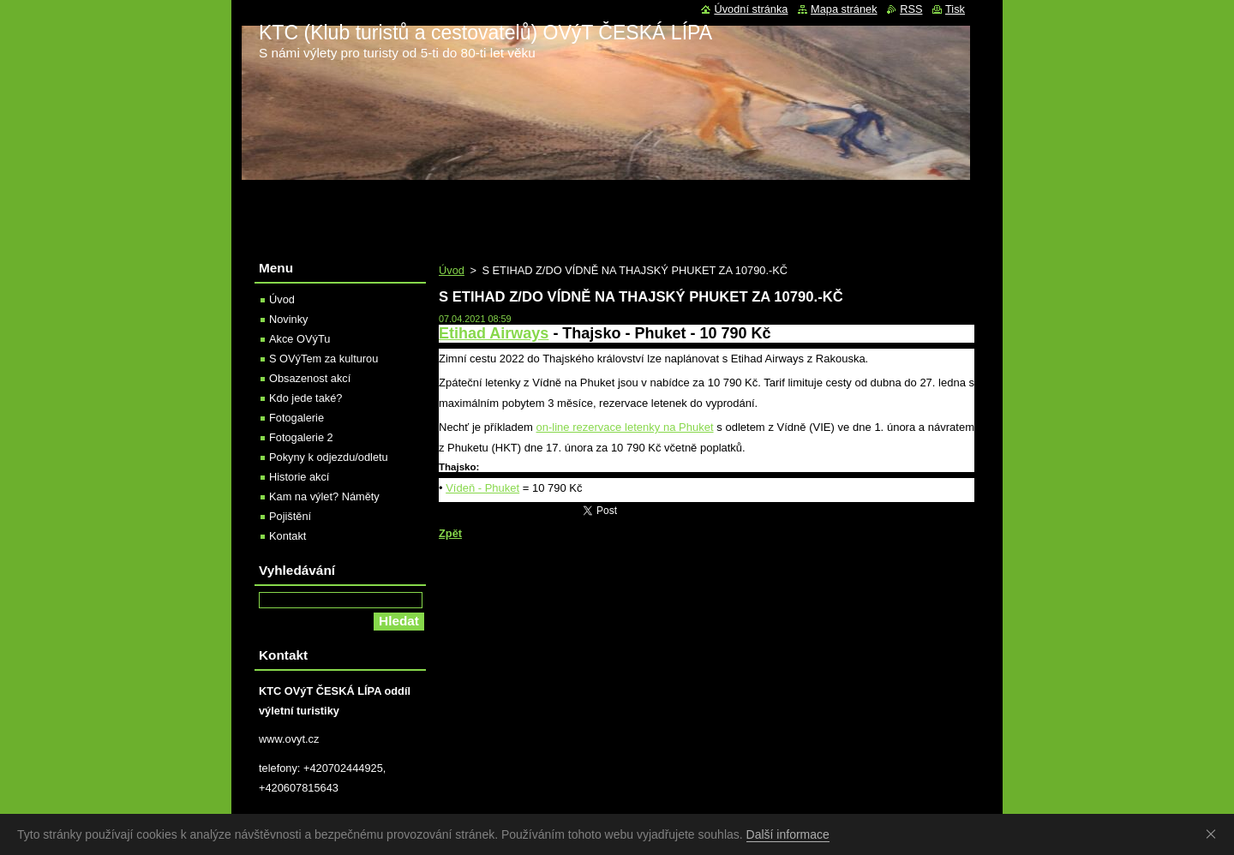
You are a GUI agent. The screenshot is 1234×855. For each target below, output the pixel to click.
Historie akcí (299, 476)
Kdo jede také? (305, 398)
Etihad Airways (493, 333)
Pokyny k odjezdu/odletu (328, 457)
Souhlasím (1214, 833)
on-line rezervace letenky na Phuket (625, 427)
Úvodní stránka (751, 9)
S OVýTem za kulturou (323, 358)
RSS (911, 9)
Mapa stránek (844, 9)
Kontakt (287, 535)
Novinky (288, 319)
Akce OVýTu (299, 338)
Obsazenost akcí (309, 378)
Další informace (788, 834)
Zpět (450, 533)
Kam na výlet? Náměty (324, 496)
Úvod (451, 270)
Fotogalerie (296, 417)
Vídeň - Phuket (482, 487)
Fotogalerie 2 (301, 437)
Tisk (955, 9)
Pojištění (290, 516)
